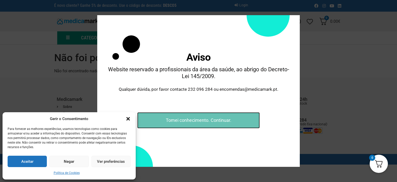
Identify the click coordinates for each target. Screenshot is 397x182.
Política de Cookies (67, 173)
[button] (128, 118)
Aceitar (27, 161)
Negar (69, 161)
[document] (198, 91)
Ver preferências (111, 161)
